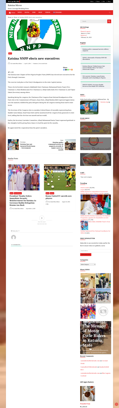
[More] (72, 69)
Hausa (98, 1)
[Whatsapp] (68, 69)
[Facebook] (64, 69)
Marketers (84, 35)
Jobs (103, 1)
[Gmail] (70, 69)
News (91, 1)
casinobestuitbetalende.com (90, 361)
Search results (85, 187)
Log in (82, 189)
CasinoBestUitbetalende (89, 367)
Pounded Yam (85, 404)
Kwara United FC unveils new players (59, 197)
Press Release (17, 193)
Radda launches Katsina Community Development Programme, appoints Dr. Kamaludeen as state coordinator (95, 218)
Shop (109, 1)
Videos (47, 12)
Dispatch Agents (85, 31)
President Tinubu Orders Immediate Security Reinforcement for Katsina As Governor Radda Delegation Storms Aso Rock (23, 200)
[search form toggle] (109, 12)
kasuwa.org (104, 102)
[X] (66, 69)
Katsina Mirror (15, 5)
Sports (52, 193)
